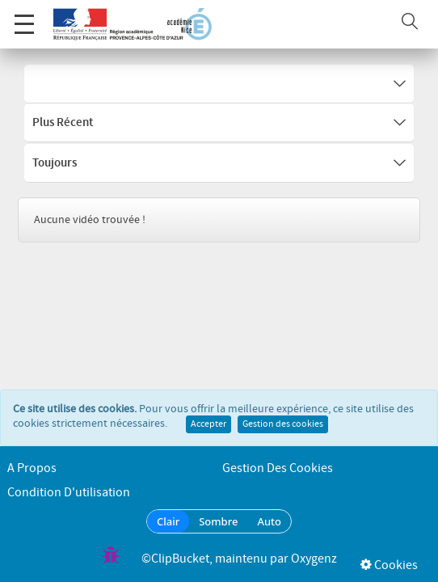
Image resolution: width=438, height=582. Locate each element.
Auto (269, 521)
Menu (24, 16)
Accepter (208, 426)
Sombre (218, 521)
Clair (168, 521)
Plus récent (219, 122)
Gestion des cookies (282, 426)
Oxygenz (314, 558)
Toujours (219, 163)
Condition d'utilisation (68, 492)
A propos (32, 468)
